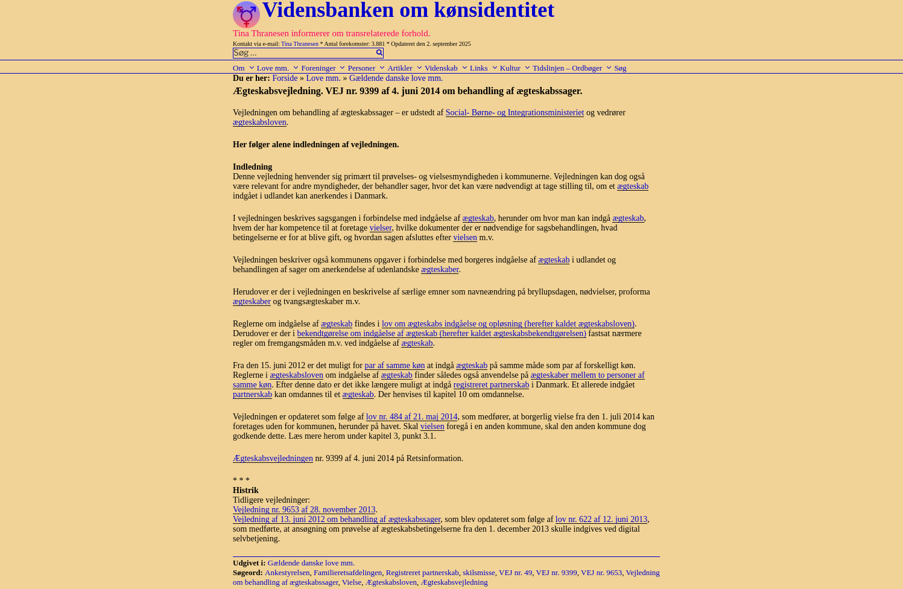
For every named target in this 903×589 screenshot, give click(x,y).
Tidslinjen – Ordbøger (572, 67)
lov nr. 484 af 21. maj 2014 (412, 416)
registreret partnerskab (492, 384)
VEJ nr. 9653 (601, 572)
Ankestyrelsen (287, 572)
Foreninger (323, 67)
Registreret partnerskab (422, 572)
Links (484, 67)
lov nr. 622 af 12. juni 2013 (601, 519)
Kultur (515, 67)
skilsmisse (479, 572)
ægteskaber (439, 269)
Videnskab (446, 67)
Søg (620, 67)
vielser (381, 227)
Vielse (351, 582)
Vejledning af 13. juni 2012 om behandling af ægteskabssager (336, 519)
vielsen (465, 237)
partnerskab (252, 394)
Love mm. (278, 67)
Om (244, 67)
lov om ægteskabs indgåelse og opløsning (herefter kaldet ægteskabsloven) (508, 323)
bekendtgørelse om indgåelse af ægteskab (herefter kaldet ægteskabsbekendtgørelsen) (441, 333)
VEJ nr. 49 (515, 572)
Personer (367, 67)
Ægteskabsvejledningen (273, 458)
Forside (284, 78)
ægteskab (632, 186)
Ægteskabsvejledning (454, 582)
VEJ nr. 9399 (556, 572)
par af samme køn (395, 365)
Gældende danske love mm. (396, 78)
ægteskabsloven (260, 122)
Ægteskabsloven (391, 582)
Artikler (404, 67)
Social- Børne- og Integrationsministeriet (515, 112)
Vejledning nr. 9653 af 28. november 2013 (304, 509)
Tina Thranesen (299, 43)
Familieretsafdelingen (348, 572)
